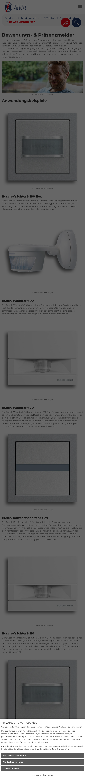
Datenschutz (48, 775)
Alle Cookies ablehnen (13, 762)
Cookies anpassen (11, 768)
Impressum (36, 775)
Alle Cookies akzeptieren (14, 755)
